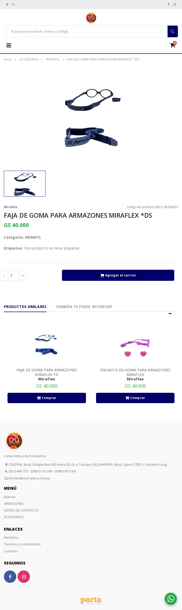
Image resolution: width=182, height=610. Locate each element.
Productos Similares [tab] (25, 306)
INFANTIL (53, 59)
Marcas (9, 496)
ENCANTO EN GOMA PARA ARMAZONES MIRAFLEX (135, 372)
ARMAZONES (14, 503)
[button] (174, 45)
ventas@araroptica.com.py (30, 478)
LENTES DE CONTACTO (21, 510)
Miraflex (10, 207)
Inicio (8, 59)
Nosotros (11, 537)
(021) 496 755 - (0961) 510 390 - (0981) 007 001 (42, 471)
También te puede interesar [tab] (83, 306)
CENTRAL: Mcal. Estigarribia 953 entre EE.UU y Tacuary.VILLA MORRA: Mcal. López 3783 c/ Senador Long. (88, 464)
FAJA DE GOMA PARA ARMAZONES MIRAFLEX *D (47, 372)
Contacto (11, 551)
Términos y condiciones (22, 544)
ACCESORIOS (29, 59)
